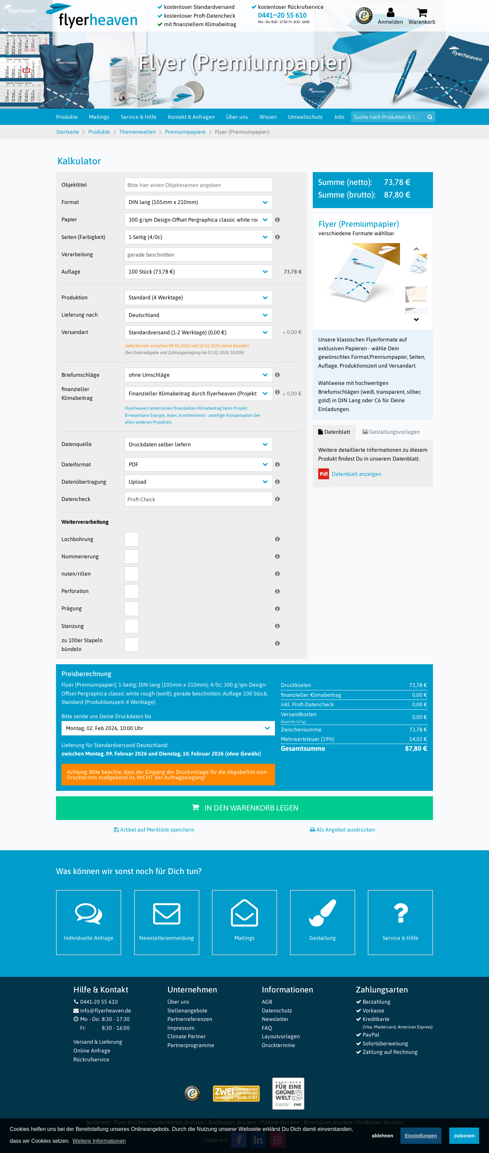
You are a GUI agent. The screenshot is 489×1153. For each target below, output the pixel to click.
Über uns (237, 117)
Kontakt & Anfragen (191, 117)
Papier (69, 219)
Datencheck (75, 499)
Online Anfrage (91, 1050)
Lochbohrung (77, 539)
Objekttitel (74, 185)
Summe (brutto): (347, 194)
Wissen (268, 117)
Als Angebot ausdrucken (342, 829)
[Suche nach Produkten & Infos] (388, 116)
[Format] (204, 202)
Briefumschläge (80, 375)
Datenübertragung (83, 482)
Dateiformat (76, 464)
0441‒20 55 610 (282, 15)
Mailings (99, 117)
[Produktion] (204, 297)
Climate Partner (186, 1036)
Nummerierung (80, 556)
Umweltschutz (305, 117)
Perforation (75, 591)
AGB (267, 1002)
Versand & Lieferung (97, 1042)
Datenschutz (277, 1010)
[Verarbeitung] (198, 254)
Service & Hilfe (139, 117)
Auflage (70, 271)
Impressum (181, 1028)
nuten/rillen (76, 574)
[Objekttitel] (198, 185)
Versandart (74, 332)
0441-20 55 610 (95, 1002)
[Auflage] (204, 271)
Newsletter (275, 1019)
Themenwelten (137, 132)
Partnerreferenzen (189, 1019)
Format (70, 202)
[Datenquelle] (204, 444)
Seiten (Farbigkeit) (83, 237)
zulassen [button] (464, 1137)
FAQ (267, 1028)
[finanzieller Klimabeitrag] (204, 393)
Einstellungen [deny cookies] (421, 1137)
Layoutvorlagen (281, 1036)
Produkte (67, 117)
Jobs (339, 117)
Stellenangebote (187, 1010)
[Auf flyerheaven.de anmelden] (390, 15)
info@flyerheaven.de (102, 1010)
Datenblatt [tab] (334, 432)
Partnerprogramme (190, 1045)
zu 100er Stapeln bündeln (82, 644)
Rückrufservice (91, 1059)
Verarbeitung (77, 254)
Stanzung (72, 626)
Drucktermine (278, 1045)
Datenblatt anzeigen (349, 474)
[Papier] (204, 219)
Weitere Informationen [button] (99, 1142)
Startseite (67, 132)
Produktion (74, 297)
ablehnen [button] (382, 1137)
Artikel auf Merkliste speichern (154, 829)
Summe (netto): (345, 182)
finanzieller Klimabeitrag (77, 393)
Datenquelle (76, 444)
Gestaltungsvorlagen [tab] (391, 432)
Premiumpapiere (185, 132)
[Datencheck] (198, 499)
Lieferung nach (79, 315)
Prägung (71, 608)
